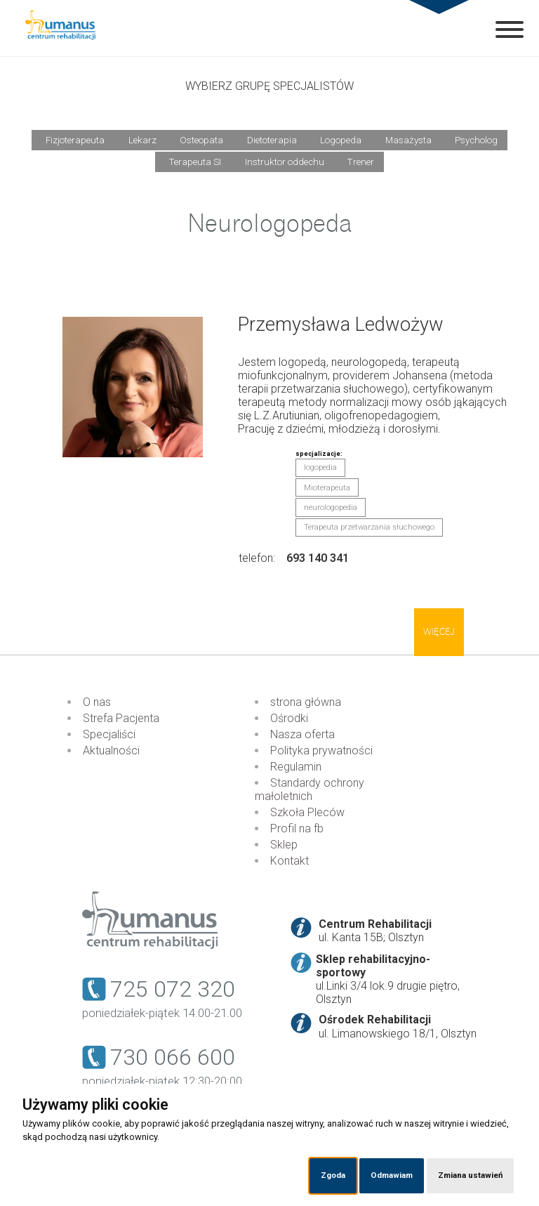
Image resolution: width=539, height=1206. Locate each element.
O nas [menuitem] (97, 702)
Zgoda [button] (333, 1175)
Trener (360, 162)
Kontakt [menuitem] (289, 860)
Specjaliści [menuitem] (109, 734)
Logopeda (340, 140)
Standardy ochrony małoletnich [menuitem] (309, 789)
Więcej (439, 632)
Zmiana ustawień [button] (470, 1175)
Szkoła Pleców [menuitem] (307, 812)
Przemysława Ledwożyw (341, 324)
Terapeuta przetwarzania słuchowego (369, 527)
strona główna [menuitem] (305, 702)
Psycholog (476, 140)
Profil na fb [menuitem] (297, 828)
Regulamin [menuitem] (295, 766)
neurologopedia (330, 507)
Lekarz (142, 140)
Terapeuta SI (195, 162)
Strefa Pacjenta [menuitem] (121, 718)
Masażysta (408, 140)
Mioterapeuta (327, 487)
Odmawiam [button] (392, 1175)
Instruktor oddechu (284, 162)
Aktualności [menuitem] (111, 750)
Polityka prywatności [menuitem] (321, 750)
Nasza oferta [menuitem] (302, 734)
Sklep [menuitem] (284, 844)
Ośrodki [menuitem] (289, 718)
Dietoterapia (272, 140)
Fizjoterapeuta (75, 140)
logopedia (320, 467)
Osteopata (201, 140)
